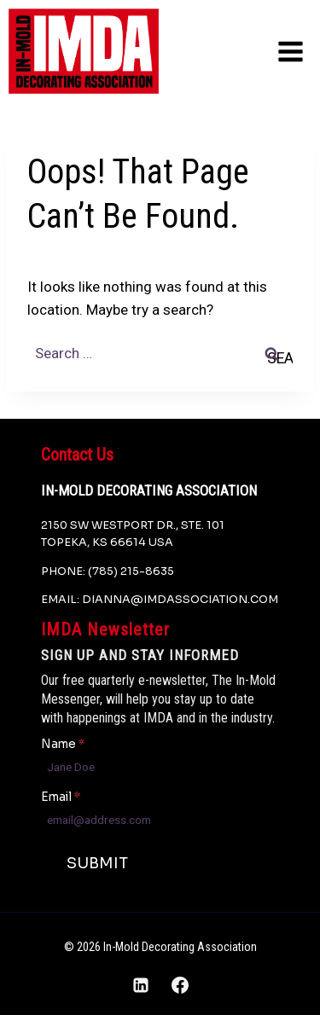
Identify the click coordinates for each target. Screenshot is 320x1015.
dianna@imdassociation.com (180, 599)
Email (60, 797)
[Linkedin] (141, 985)
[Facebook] (180, 985)
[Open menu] (290, 51)
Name (62, 744)
